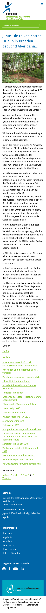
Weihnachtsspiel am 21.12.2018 (17, 459)
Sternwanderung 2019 (13, 421)
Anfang (5, 475)
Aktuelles (7, 541)
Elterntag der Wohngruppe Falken (19, 404)
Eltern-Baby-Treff (11, 408)
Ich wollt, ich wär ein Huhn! (16, 381)
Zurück (5, 351)
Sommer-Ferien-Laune (13, 412)
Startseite (17, 605)
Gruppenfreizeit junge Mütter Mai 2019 (21, 429)
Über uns (7, 533)
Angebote (7, 537)
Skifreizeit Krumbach (12, 392)
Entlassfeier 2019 (10, 425)
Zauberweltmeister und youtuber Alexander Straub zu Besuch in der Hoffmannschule (19, 436)
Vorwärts (6, 478)
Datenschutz (32, 605)
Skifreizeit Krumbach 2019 (15, 444)
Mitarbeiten (8, 545)
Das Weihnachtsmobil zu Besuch (18, 455)
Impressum (11, 607)
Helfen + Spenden (11, 553)
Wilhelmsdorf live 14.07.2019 (16, 416)
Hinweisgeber (9, 549)
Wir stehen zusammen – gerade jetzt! (20, 377)
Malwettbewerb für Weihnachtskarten (21, 463)
